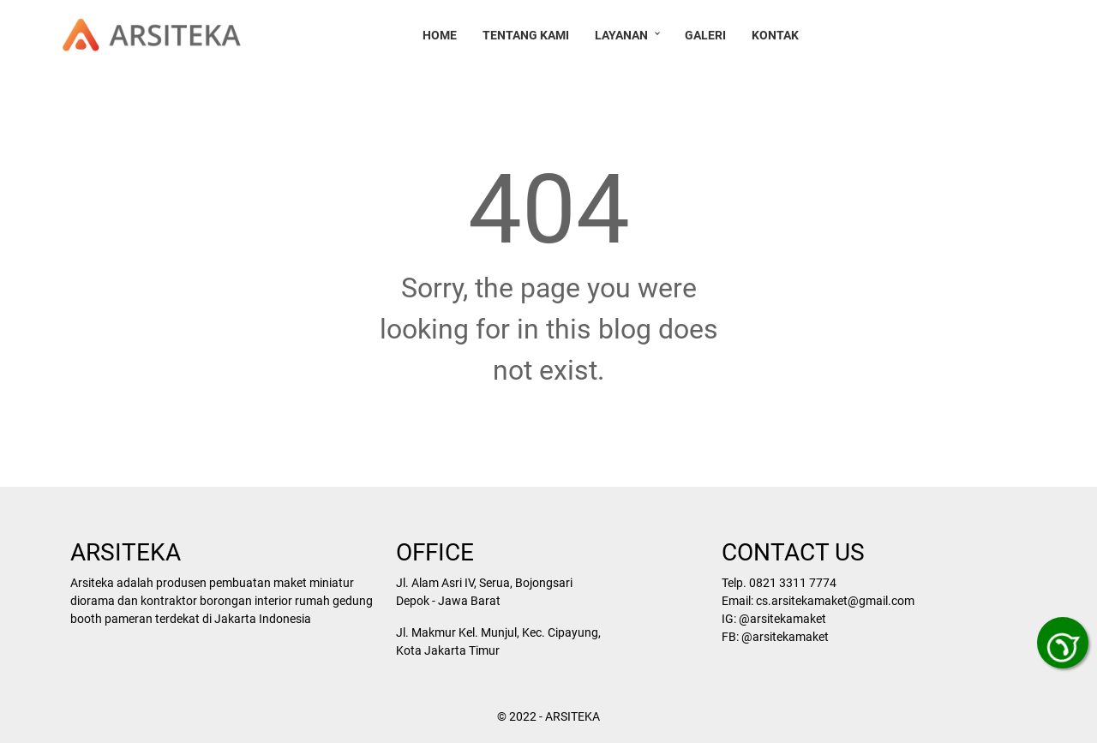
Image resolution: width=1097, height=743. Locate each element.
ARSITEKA (572, 716)
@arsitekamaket (780, 619)
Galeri (707, 35)
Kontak (777, 35)
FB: (730, 637)
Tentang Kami (528, 35)
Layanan (623, 35)
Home (442, 35)
